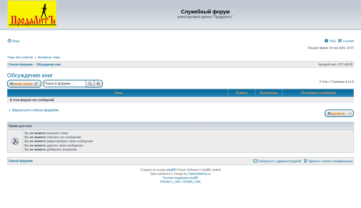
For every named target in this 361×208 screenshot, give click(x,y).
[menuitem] (13, 40)
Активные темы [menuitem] (49, 57)
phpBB (171, 169)
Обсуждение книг (30, 75)
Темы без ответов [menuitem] (20, 57)
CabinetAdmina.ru (199, 173)
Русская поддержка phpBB (180, 177)
